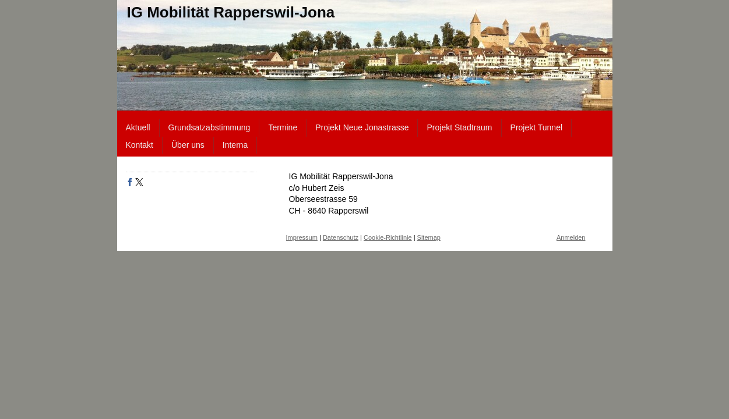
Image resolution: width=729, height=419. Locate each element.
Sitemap (429, 237)
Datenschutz (340, 237)
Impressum (302, 237)
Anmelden (571, 237)
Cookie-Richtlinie (388, 237)
